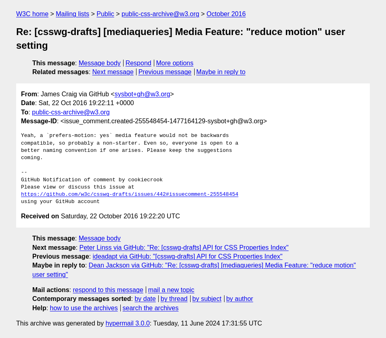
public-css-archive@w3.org (160, 13)
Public (105, 13)
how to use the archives (84, 308)
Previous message (165, 71)
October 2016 (226, 13)
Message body (100, 63)
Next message (113, 71)
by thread (174, 298)
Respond (138, 63)
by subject (206, 298)
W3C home (32, 13)
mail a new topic (171, 289)
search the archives (151, 308)
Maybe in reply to (220, 71)
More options (175, 63)
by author (239, 298)
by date (144, 298)
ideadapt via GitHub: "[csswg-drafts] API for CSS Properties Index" (187, 256)
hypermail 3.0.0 (127, 323)
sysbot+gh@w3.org (142, 94)
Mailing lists (72, 13)
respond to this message (108, 289)
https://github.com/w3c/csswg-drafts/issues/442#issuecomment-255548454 (129, 194)
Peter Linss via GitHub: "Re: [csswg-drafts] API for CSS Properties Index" (184, 247)
